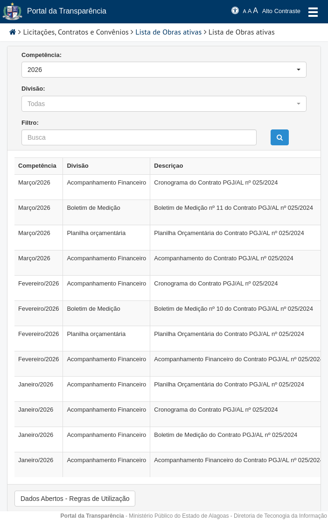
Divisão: (33, 88)
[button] (164, 70)
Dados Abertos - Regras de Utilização (75, 498)
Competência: (41, 54)
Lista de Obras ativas (168, 31)
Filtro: (30, 122)
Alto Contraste (281, 10)
